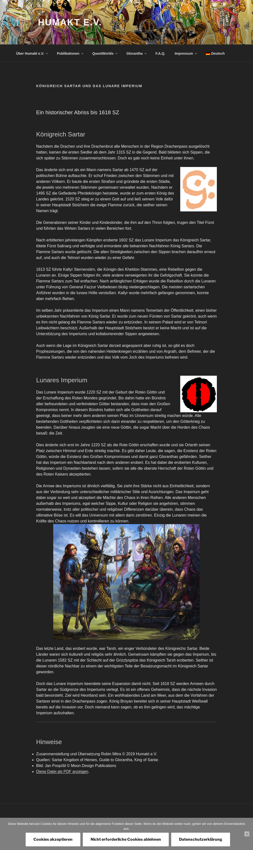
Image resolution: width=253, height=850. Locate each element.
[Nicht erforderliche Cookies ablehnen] (246, 833)
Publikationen (70, 53)
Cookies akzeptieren (53, 839)
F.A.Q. (160, 53)
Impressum (186, 53)
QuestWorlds (105, 53)
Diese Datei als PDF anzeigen (62, 771)
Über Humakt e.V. (32, 53)
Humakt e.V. (70, 22)
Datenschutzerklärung (200, 839)
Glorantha (136, 53)
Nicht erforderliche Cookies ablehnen (126, 839)
